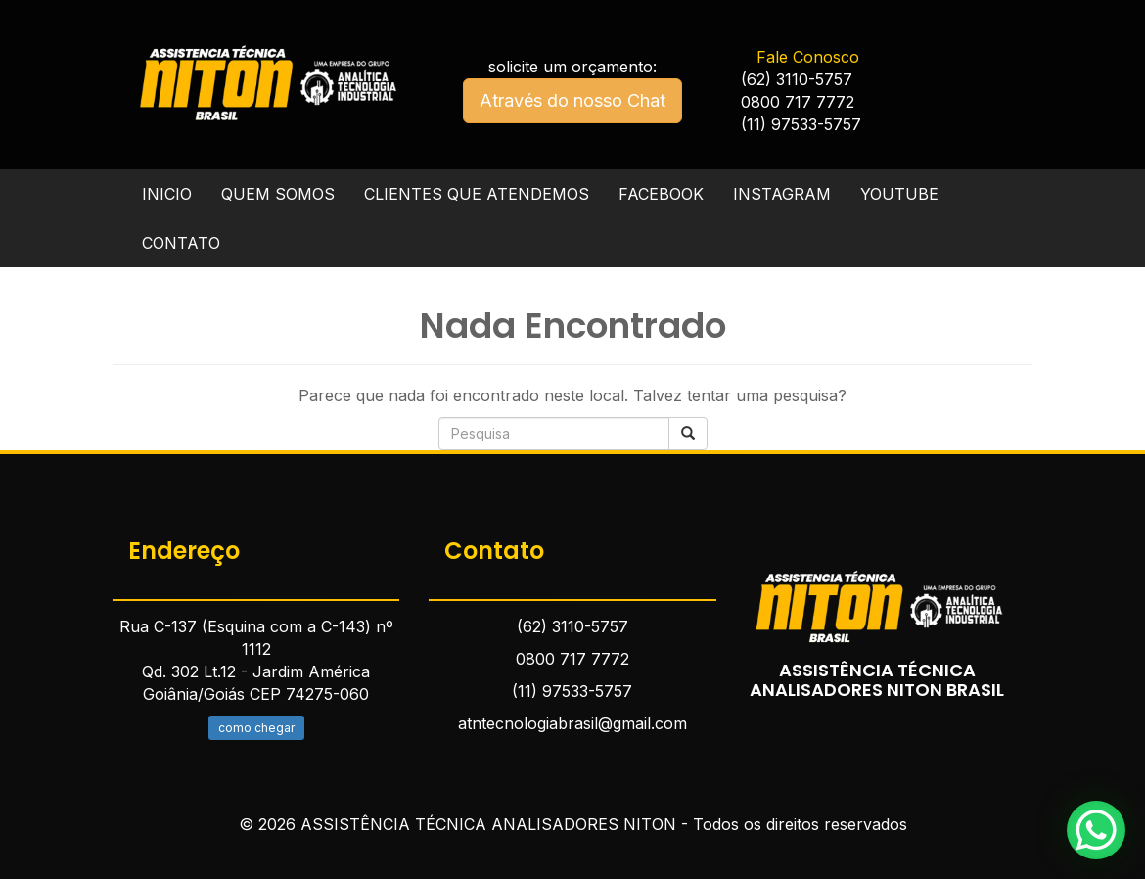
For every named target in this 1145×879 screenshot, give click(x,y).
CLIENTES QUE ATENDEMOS (476, 194)
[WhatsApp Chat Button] (1096, 830)
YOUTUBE (899, 194)
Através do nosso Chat (572, 100)
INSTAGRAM (782, 194)
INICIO (167, 194)
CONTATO (181, 243)
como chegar (256, 727)
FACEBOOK (661, 194)
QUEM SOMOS (278, 194)
